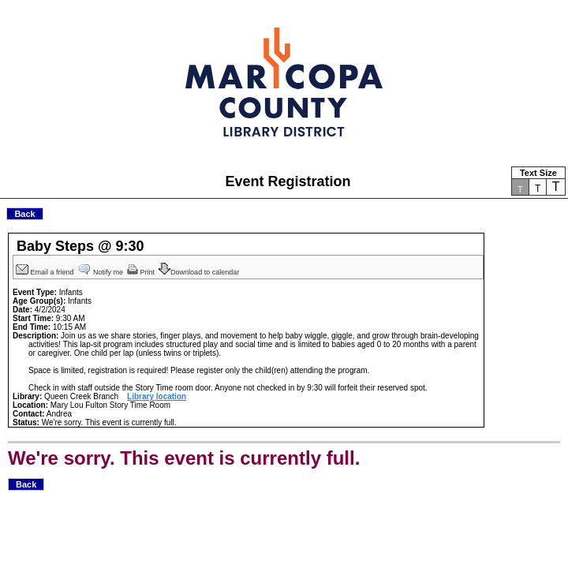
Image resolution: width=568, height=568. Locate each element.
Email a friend (46, 272)
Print (142, 272)
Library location (156, 396)
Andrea (59, 413)
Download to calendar (200, 272)
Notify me (101, 272)
